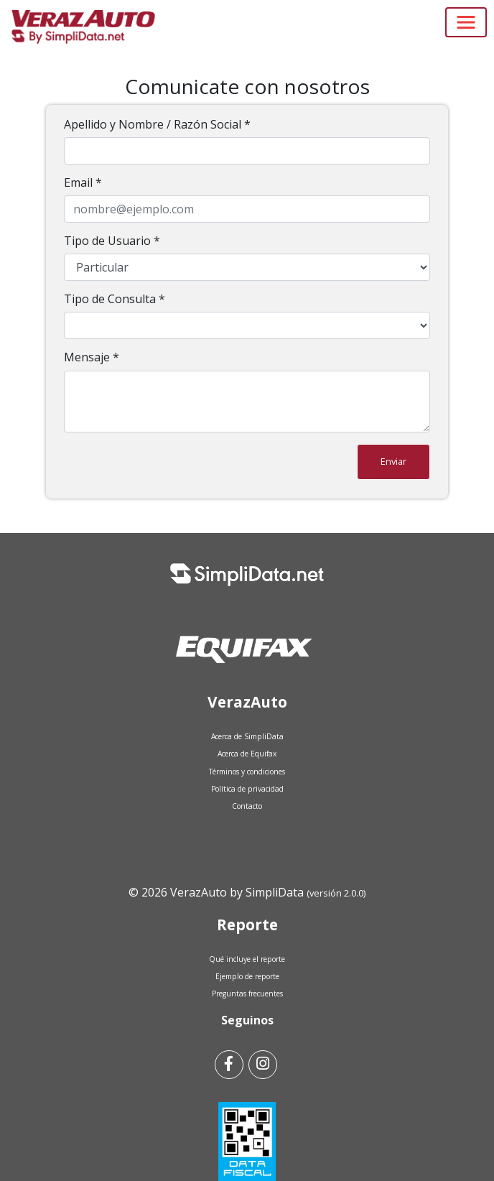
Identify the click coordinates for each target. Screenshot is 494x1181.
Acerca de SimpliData (247, 736)
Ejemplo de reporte (247, 976)
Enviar (393, 461)
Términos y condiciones (247, 772)
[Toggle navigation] (466, 22)
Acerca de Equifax (247, 754)
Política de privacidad (247, 789)
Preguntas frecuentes (247, 993)
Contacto (247, 806)
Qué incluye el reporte (247, 959)
